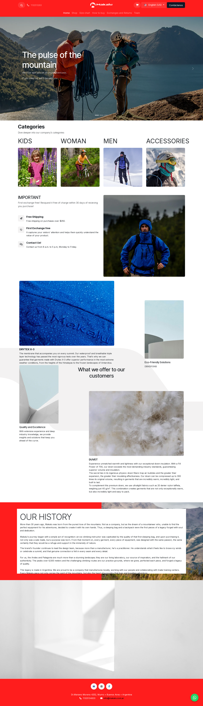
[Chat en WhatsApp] (194, 697)
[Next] (193, 68)
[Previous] (10, 68)
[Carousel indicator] (97, 115)
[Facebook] (94, 686)
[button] (21, 5)
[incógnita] (101, 686)
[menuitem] (66, 13)
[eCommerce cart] (137, 5)
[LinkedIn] (109, 686)
